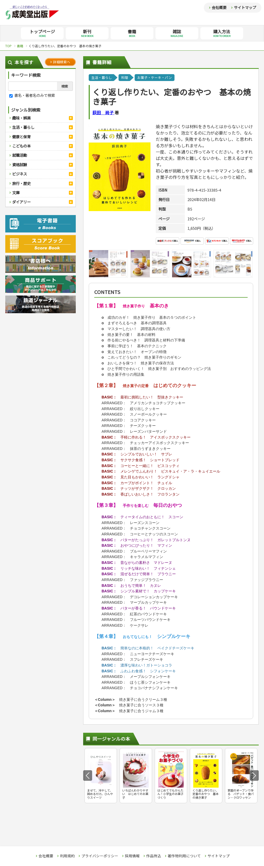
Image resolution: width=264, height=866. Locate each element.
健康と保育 (21, 136)
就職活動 (19, 155)
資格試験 (19, 164)
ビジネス (19, 174)
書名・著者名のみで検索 (32, 95)
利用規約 (67, 856)
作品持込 (153, 856)
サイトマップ (245, 7)
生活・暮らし (23, 127)
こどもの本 (21, 146)
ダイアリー (21, 201)
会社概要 (219, 7)
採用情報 (132, 856)
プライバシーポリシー (99, 856)
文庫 (16, 192)
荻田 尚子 (103, 112)
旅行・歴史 (21, 183)
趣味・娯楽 (21, 118)
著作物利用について (184, 856)
